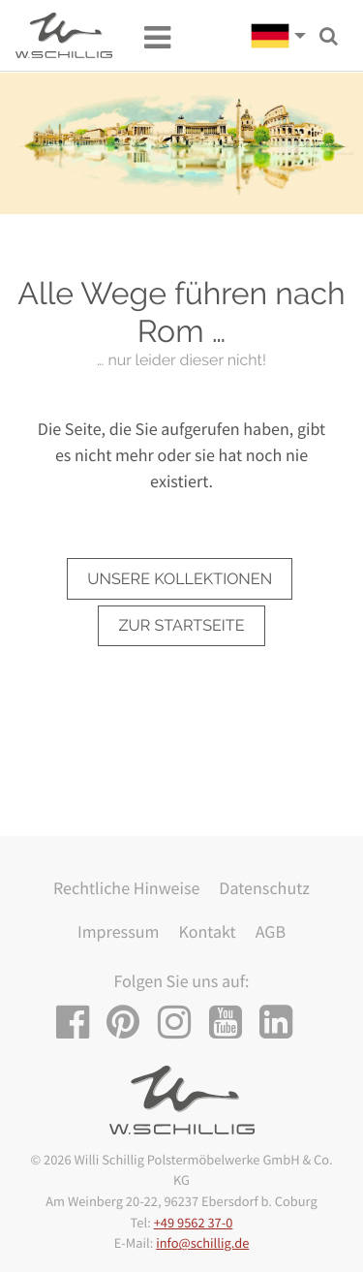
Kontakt (206, 931)
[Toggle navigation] (147, 35)
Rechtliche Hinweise (126, 888)
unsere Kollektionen (179, 579)
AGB (271, 931)
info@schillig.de (202, 1243)
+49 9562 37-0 (193, 1222)
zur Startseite (181, 625)
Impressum (118, 931)
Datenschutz (264, 888)
